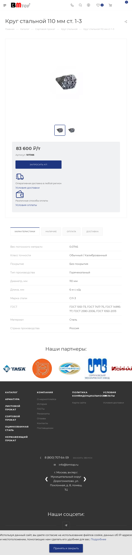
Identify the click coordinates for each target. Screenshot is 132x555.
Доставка (92, 231)
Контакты (42, 423)
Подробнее (98, 539)
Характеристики (25, 231)
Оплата (71, 231)
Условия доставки (27, 187)
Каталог (11, 392)
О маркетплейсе (46, 399)
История (42, 404)
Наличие (51, 231)
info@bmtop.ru (68, 464)
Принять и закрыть (66, 548)
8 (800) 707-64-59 (57, 457)
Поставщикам (45, 428)
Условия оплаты (26, 205)
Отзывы (41, 418)
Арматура (12, 399)
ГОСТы (41, 408)
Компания (45, 392)
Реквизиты (43, 413)
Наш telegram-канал (66, 525)
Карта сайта (79, 402)
